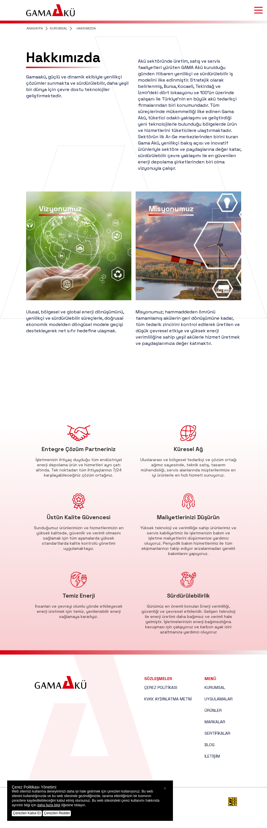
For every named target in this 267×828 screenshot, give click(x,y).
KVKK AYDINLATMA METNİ (168, 698)
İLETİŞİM (212, 756)
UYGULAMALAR (218, 698)
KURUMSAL (58, 28)
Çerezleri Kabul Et (27, 813)
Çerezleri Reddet (57, 813)
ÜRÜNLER (213, 710)
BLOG (209, 744)
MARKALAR (214, 721)
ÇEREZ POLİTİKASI (160, 687)
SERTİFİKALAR (217, 733)
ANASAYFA (35, 28)
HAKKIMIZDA (86, 28)
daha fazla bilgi (48, 805)
